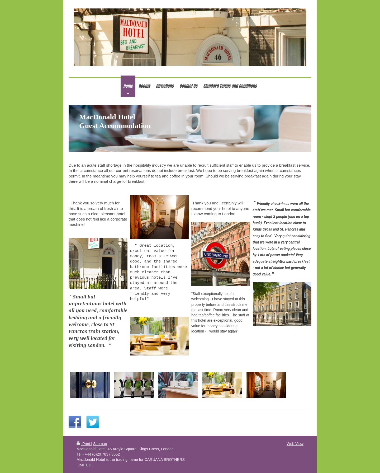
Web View (295, 444)
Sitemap (100, 444)
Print (84, 444)
